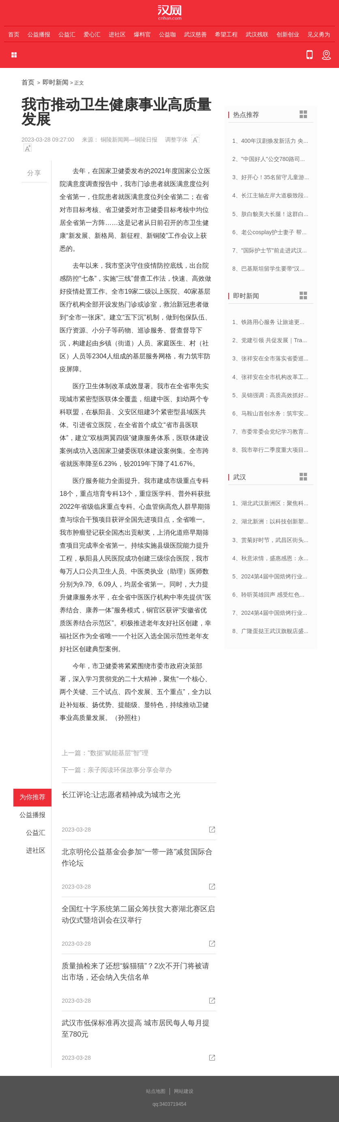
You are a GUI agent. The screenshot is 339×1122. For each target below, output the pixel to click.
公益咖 (167, 34)
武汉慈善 (195, 34)
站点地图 (155, 1091)
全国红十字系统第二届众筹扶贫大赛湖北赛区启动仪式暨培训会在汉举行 (138, 914)
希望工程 (226, 34)
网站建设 (183, 1091)
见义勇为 (318, 34)
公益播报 (39, 34)
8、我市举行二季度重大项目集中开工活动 (285, 450)
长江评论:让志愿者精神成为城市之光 (121, 795)
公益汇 (66, 34)
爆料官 (142, 34)
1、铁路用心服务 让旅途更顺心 (271, 322)
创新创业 (288, 34)
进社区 (117, 34)
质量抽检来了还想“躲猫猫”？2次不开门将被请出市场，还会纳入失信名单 (135, 971)
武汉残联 (257, 34)
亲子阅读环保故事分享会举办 (130, 769)
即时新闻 (56, 82)
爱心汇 (92, 34)
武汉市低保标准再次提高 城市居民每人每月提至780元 (136, 1028)
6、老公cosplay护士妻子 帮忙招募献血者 (284, 232)
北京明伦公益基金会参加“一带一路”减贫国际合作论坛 (137, 857)
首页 (13, 34)
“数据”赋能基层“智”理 (118, 752)
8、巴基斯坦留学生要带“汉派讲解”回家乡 (284, 268)
